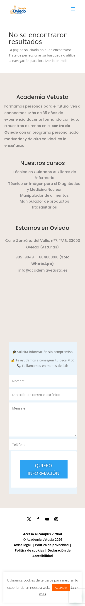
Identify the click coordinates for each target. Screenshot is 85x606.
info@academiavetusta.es (43, 270)
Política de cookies (29, 550)
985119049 (24, 257)
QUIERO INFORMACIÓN (43, 469)
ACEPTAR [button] (61, 588)
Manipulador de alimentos (44, 195)
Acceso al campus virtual (42, 534)
